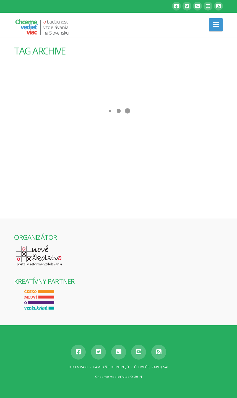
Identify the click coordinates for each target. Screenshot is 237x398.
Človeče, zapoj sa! (151, 367)
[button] (216, 24)
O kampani (78, 367)
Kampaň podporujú (111, 367)
